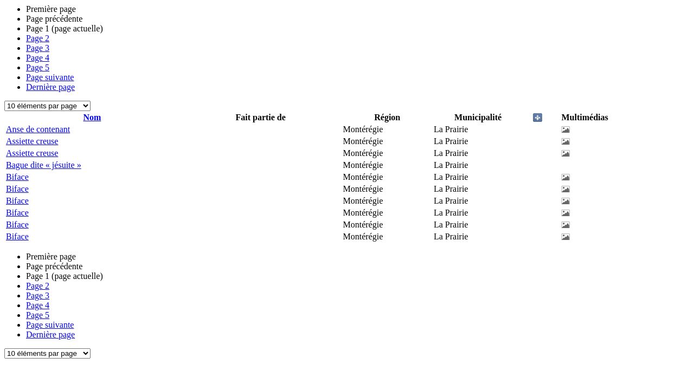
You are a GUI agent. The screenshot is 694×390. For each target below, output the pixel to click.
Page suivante (50, 77)
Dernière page (50, 87)
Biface (17, 176)
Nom (92, 117)
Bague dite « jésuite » (43, 165)
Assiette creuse (32, 141)
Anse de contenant (38, 129)
